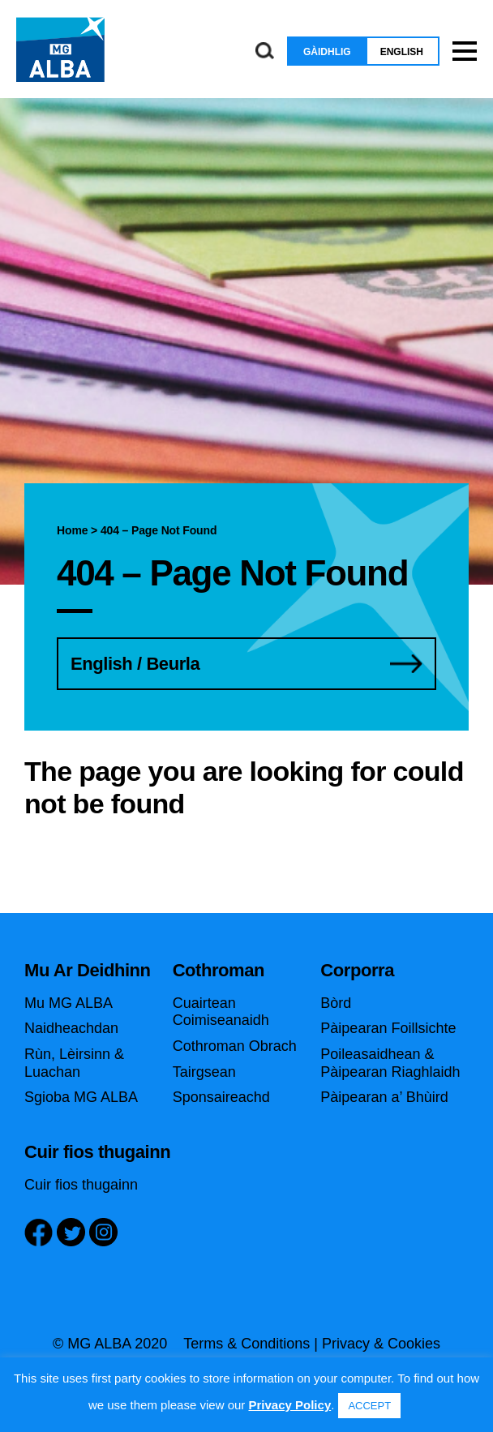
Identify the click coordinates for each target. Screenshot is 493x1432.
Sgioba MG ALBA (81, 1097)
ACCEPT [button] (369, 1406)
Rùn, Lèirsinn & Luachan (74, 1063)
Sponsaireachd (221, 1097)
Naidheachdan (71, 1028)
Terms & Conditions (246, 1344)
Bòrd (335, 1003)
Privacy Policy (289, 1405)
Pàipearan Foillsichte (388, 1028)
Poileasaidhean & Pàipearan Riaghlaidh (390, 1063)
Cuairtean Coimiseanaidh (221, 1012)
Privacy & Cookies (381, 1344)
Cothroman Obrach (235, 1046)
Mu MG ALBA (68, 1003)
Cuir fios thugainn (81, 1185)
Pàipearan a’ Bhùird (384, 1097)
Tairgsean (204, 1072)
